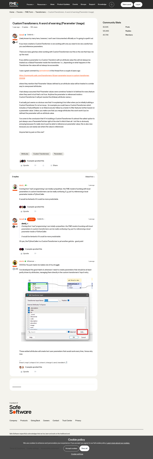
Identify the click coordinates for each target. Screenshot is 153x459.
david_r (22, 185)
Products (24, 421)
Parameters (58, 154)
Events (75, 4)
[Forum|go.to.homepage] (14, 4)
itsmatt (21, 35)
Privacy (78, 421)
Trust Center (67, 421)
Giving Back (35, 421)
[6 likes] (31, 161)
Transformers (40, 12)
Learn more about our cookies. (118, 443)
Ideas (52, 4)
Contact (56, 421)
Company (13, 421)
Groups (83, 4)
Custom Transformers (41, 154)
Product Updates (63, 4)
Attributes (24, 154)
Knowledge (102, 4)
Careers (46, 421)
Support (92, 4)
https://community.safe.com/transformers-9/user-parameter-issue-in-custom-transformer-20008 (54, 77)
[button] (127, 4)
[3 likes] (31, 207)
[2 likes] (30, 249)
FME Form (29, 12)
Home (12, 12)
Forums (20, 12)
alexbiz (21, 261)
